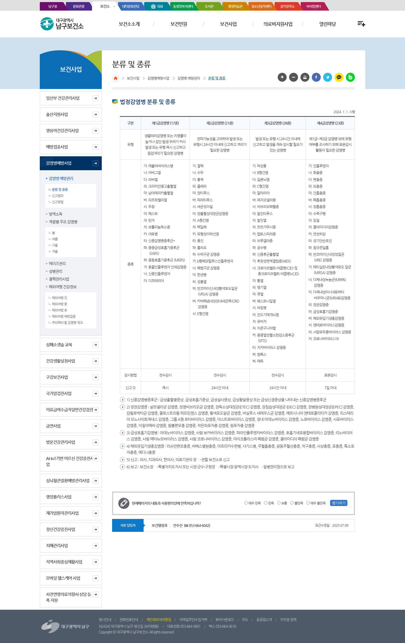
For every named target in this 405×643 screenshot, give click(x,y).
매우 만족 (254, 503)
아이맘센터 (313, 6)
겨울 (55, 251)
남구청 (52, 6)
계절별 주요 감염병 (63, 221)
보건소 (105, 6)
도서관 (209, 6)
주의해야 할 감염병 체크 (67, 322)
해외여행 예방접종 (63, 316)
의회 (160, 6)
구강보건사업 (57, 377)
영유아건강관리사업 (62, 130)
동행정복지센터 (183, 6)
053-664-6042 (199, 525)
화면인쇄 (304, 77)
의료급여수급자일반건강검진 (69, 409)
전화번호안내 (128, 619)
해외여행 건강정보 (62, 286)
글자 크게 (282, 77)
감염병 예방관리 (61, 178)
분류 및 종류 (60, 189)
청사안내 (105, 619)
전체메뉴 (360, 24)
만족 (271, 503)
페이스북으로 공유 (316, 77)
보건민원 (178, 24)
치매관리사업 (57, 545)
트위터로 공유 (327, 77)
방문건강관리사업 (60, 442)
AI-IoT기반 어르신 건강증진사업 (70, 461)
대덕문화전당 (130, 6)
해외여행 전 (59, 298)
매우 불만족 (317, 503)
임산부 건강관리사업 (62, 98)
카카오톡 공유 (339, 77)
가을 (55, 245)
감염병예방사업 (58, 163)
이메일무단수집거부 (193, 619)
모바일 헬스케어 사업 (63, 578)
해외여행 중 (59, 304)
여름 (55, 239)
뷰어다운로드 (224, 619)
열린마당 (327, 24)
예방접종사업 (57, 146)
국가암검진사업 (58, 393)
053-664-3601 (190, 626)
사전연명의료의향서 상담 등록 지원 (68, 597)
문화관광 (78, 6)
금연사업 (53, 426)
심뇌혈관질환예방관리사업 (67, 480)
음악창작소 (287, 6)
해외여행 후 (59, 310)
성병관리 (55, 271)
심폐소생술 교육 (59, 344)
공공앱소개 (264, 619)
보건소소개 (129, 24)
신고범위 (57, 196)
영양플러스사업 (58, 496)
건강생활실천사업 (60, 361)
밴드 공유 (350, 77)
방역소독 (55, 214)
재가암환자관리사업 (62, 513)
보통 (284, 503)
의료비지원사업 (277, 24)
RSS (245, 619)
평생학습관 (235, 6)
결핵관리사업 (59, 279)
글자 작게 (293, 77)
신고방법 (57, 202)
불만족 (298, 503)
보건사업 (228, 24)
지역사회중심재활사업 (64, 561)
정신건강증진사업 (60, 529)
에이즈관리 (57, 263)
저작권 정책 (288, 619)
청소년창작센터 (261, 6)
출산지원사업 (57, 114)
